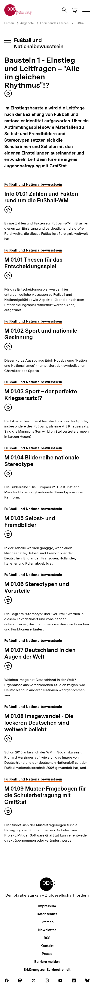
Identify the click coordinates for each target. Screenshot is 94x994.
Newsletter (47, 930)
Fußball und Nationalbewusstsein (38, 43)
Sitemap (47, 922)
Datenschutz (47, 914)
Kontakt (46, 946)
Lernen (9, 23)
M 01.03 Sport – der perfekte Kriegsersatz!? (40, 394)
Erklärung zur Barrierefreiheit (47, 970)
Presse (47, 954)
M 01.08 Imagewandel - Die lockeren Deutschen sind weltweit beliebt (38, 723)
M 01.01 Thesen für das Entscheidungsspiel (33, 263)
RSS (47, 938)
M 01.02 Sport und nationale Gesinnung (40, 334)
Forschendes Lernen (54, 23)
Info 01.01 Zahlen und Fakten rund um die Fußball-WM (41, 197)
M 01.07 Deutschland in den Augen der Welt (39, 653)
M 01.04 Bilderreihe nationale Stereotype (41, 460)
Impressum (47, 906)
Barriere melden (47, 962)
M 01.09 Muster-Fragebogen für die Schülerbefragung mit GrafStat (45, 795)
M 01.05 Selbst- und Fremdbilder (29, 521)
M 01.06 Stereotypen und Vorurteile (36, 587)
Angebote (27, 23)
